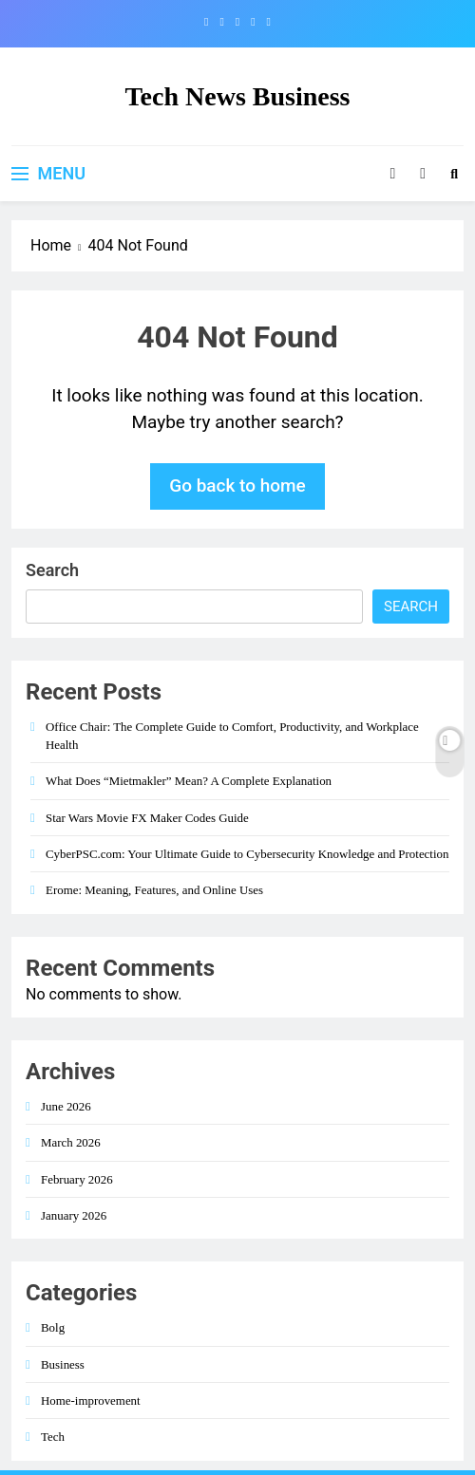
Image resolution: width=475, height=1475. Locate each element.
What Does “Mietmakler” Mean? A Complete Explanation (189, 781)
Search (52, 570)
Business (63, 1364)
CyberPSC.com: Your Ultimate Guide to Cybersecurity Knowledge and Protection (247, 854)
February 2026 (77, 1179)
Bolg (53, 1327)
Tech (53, 1436)
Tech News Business (237, 96)
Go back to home (237, 485)
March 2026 (71, 1142)
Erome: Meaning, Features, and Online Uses (154, 890)
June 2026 (66, 1106)
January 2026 (73, 1215)
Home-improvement (91, 1400)
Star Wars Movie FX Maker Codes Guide (147, 818)
